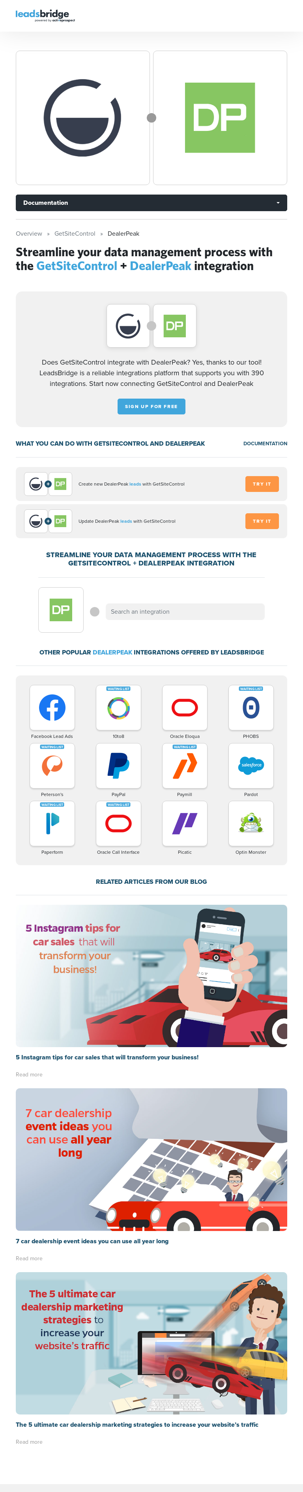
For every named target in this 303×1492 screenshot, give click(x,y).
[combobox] (185, 611)
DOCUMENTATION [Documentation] (265, 443)
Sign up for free (151, 406)
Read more (29, 1074)
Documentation (45, 202)
